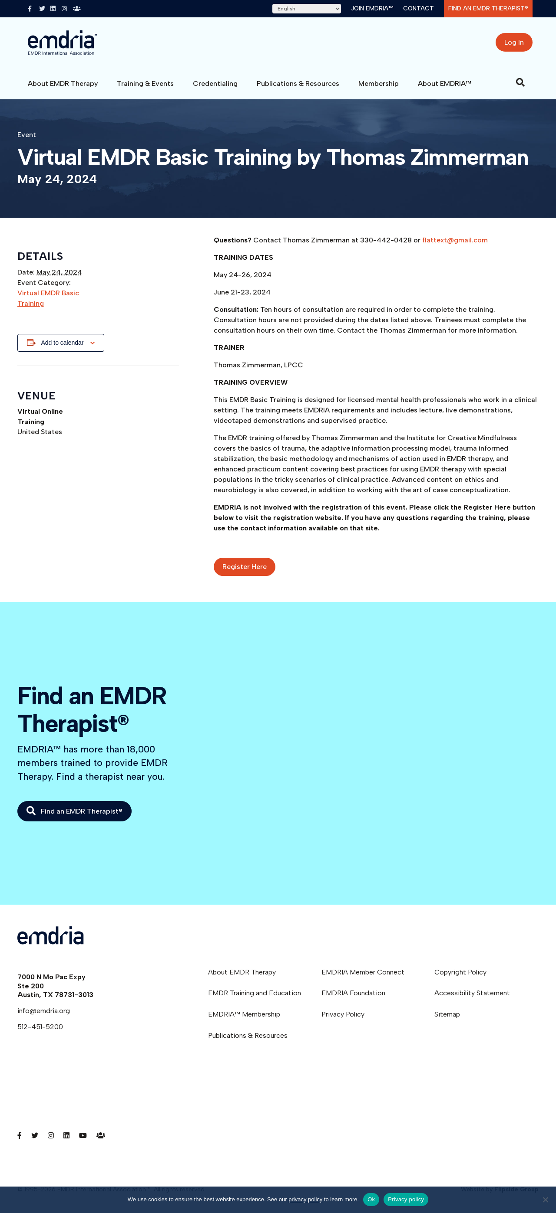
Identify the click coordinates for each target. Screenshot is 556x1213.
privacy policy (305, 1199)
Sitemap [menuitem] (447, 1014)
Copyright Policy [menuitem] (460, 972)
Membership (378, 83)
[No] (545, 1199)
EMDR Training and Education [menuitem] (254, 993)
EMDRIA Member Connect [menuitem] (362, 972)
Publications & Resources (298, 83)
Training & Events (145, 83)
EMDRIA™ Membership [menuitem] (244, 1014)
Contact (418, 8)
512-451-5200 (40, 1027)
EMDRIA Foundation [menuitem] (353, 993)
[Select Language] (306, 8)
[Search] (520, 82)
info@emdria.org (43, 1011)
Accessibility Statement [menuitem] (472, 993)
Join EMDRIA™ (372, 8)
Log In (514, 42)
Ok (371, 1199)
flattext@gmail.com (455, 240)
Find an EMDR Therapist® (488, 8)
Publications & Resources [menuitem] (248, 1035)
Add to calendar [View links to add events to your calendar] (62, 342)
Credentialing (215, 83)
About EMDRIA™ (444, 83)
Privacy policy (406, 1199)
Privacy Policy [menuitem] (342, 1014)
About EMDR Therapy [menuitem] (242, 972)
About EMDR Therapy (63, 83)
